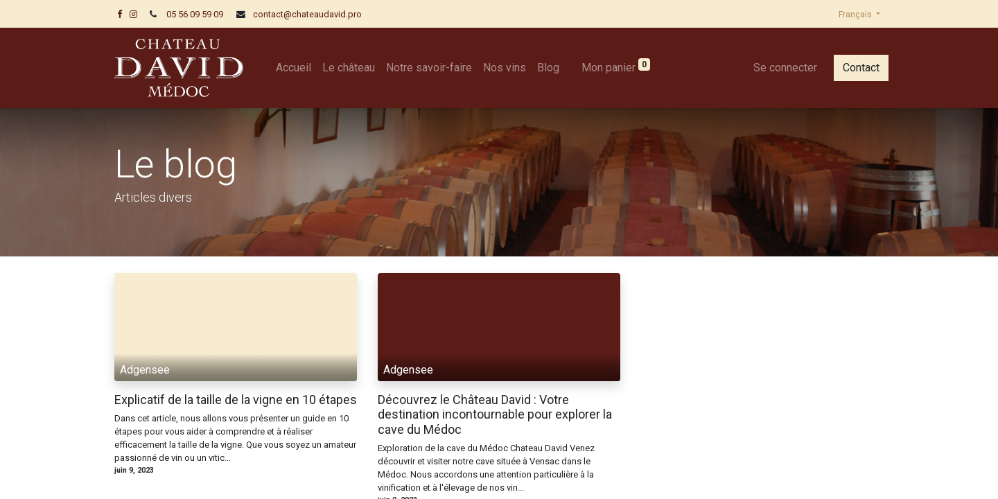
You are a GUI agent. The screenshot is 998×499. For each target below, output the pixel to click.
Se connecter (780, 67)
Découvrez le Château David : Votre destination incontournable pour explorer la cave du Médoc (495, 414)
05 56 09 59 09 (194, 14)
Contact (856, 67)
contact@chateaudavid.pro (307, 14)
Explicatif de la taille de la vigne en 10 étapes (235, 399)
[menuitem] (298, 68)
